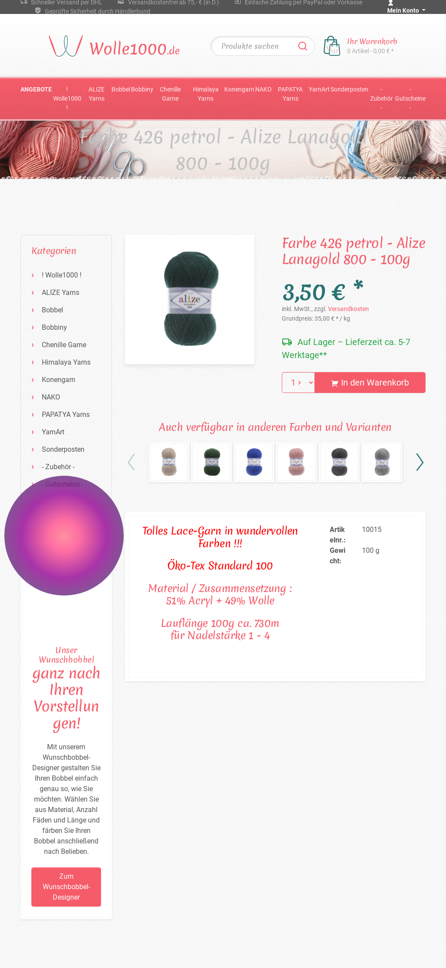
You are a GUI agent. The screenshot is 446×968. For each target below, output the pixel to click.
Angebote (36, 89)
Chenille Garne (170, 94)
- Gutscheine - (410, 98)
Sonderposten (349, 89)
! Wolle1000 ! (67, 98)
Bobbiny (142, 89)
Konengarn (239, 89)
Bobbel (121, 89)
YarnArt (319, 89)
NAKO (263, 89)
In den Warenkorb (370, 382)
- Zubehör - (381, 98)
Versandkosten (348, 308)
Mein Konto (403, 10)
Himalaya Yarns (206, 94)
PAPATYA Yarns (290, 94)
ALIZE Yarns (96, 94)
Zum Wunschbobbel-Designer (66, 886)
